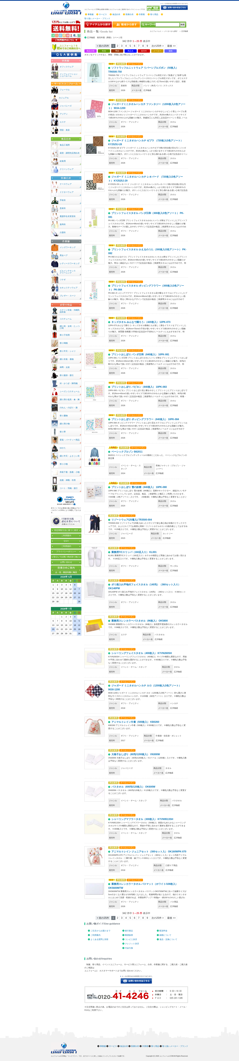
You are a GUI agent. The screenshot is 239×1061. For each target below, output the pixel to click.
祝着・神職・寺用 (68, 480)
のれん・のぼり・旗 (69, 407)
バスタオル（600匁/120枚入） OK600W (133, 786)
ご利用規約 (66, 546)
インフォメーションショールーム (69, 75)
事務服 (91, 14)
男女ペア (64, 255)
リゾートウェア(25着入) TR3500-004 (131, 519)
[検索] (167, 25)
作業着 (142, 14)
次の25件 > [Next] (158, 46)
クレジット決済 (132, 943)
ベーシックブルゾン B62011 (127, 451)
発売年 (144, 51)
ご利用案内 (95, 935)
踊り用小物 (65, 424)
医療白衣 (130, 14)
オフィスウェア (67, 67)
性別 (104, 51)
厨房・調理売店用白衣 (70, 153)
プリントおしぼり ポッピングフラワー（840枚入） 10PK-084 (145, 419)
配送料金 (163, 931)
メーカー (157, 51)
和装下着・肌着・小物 (70, 472)
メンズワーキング (68, 247)
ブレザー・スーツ (68, 296)
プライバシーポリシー (66, 551)
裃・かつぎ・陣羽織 (69, 383)
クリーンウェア (67, 169)
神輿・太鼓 (65, 367)
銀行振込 (129, 931)
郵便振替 (129, 935)
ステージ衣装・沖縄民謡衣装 (70, 311)
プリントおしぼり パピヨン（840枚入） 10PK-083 (139, 387)
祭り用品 (154, 14)
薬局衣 (63, 224)
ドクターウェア (67, 192)
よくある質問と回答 (99, 939)
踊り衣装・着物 (67, 359)
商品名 (131, 51)
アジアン (64, 114)
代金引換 (129, 948)
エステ (63, 122)
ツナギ (63, 279)
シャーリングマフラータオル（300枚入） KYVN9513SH (142, 819)
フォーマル (65, 90)
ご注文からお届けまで (100, 931)
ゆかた (63, 448)
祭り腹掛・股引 (67, 375)
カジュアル (64, 98)
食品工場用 (65, 145)
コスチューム (66, 319)
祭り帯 (63, 432)
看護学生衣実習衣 (68, 216)
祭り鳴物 (64, 343)
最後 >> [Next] (171, 46)
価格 (171, 51)
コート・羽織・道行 (69, 488)
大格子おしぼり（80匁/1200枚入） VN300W (135, 754)
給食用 (63, 161)
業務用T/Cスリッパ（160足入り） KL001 (134, 552)
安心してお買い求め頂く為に (66, 557)
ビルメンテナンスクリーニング (68, 272)
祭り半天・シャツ (68, 351)
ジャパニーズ (66, 106)
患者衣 (63, 208)
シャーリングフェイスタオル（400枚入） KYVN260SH (141, 653)
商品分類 (91, 51)
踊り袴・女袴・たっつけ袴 (70, 327)
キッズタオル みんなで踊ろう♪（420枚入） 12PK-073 (141, 322)
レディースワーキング (70, 263)
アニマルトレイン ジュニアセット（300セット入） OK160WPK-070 (148, 851)
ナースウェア (66, 184)
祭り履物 (64, 415)
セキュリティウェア (69, 288)
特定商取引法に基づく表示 (66, 530)
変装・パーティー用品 (70, 440)
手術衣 (63, 200)
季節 (117, 51)
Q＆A (66, 541)
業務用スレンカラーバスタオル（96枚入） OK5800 (139, 620)
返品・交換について (168, 939)
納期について (165, 935)
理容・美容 (65, 130)
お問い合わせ (66, 562)
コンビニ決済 (131, 939)
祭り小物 (64, 464)
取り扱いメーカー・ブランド (97, 18)
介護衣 (63, 232)
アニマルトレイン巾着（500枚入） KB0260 (135, 722)
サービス (103, 14)
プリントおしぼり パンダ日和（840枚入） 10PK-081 (140, 354)
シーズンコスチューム (70, 391)
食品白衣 (116, 14)
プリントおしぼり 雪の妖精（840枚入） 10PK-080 (139, 487)
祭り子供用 (65, 335)
